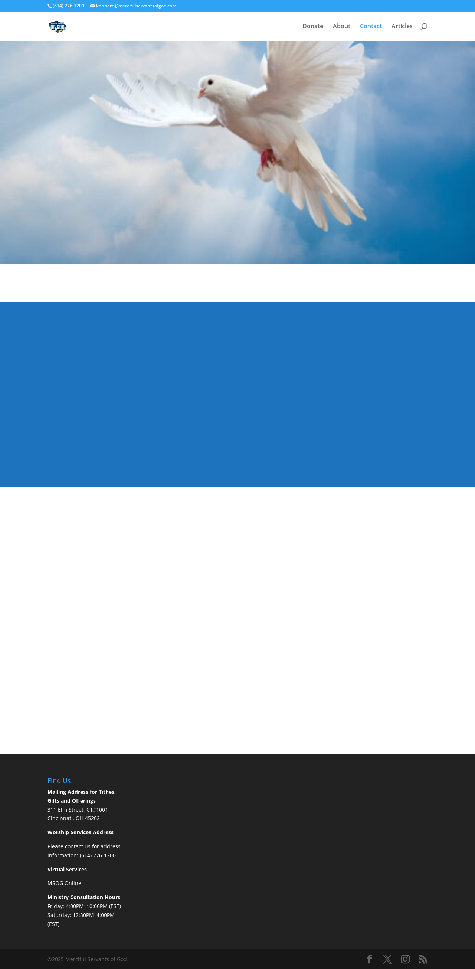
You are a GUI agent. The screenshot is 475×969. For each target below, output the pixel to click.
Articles (402, 26)
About (341, 26)
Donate (312, 26)
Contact (371, 26)
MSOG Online (64, 883)
